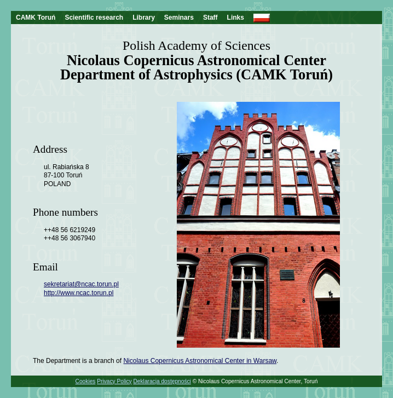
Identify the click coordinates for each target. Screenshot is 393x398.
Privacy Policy (114, 381)
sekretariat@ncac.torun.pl (81, 284)
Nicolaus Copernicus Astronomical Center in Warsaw (199, 361)
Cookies (86, 381)
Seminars (179, 17)
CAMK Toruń (35, 17)
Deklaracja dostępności (162, 381)
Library (143, 17)
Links (235, 17)
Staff (210, 17)
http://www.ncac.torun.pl (78, 293)
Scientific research (94, 17)
